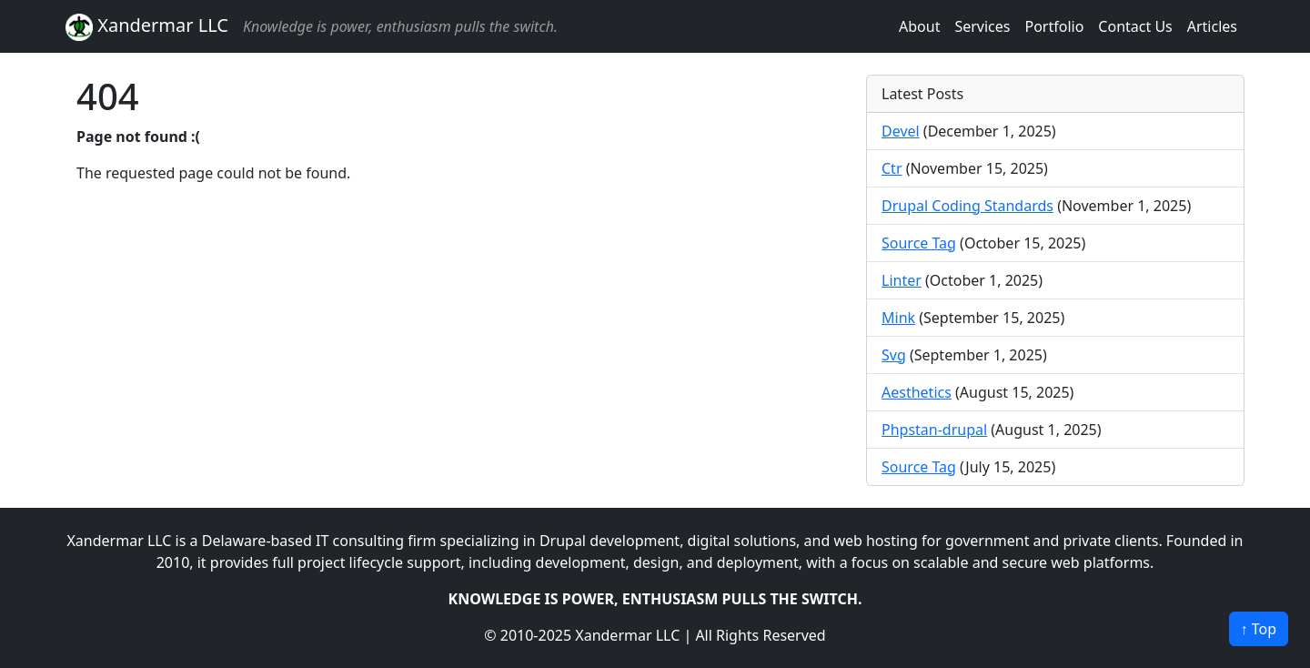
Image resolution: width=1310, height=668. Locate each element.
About (919, 26)
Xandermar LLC (147, 27)
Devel (901, 131)
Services (982, 26)
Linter (902, 280)
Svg (894, 355)
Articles (1212, 26)
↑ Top (1258, 629)
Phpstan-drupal (934, 430)
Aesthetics (917, 392)
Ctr (892, 168)
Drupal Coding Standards (967, 206)
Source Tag (919, 243)
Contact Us (1135, 26)
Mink (898, 318)
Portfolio (1053, 26)
